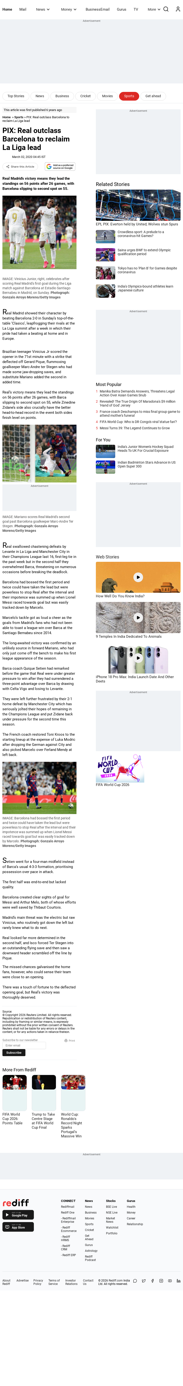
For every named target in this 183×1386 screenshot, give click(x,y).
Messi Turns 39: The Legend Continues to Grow (135, 428)
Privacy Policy (38, 1282)
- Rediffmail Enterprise (68, 1220)
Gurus (121, 9)
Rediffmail (67, 1206)
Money (68, 9)
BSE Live (111, 1206)
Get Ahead (89, 1237)
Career (131, 1218)
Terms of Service (54, 1282)
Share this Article (20, 167)
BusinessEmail (98, 9)
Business (62, 96)
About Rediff (6, 1282)
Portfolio (111, 1233)
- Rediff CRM (65, 1247)
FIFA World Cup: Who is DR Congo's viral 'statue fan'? (138, 422)
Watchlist (112, 1227)
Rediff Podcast (90, 1258)
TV (136, 9)
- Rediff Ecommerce (68, 1229)
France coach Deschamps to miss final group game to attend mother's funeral (140, 413)
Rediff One (67, 1212)
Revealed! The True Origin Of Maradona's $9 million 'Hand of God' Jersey (137, 403)
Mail (22, 9)
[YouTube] (170, 1282)
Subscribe (14, 1052)
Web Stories (107, 556)
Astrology (91, 1251)
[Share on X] (144, 1282)
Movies (107, 96)
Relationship (135, 1224)
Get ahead (153, 96)
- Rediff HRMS (65, 1238)
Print (69, 1041)
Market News (110, 1220)
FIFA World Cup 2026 (112, 785)
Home (7, 9)
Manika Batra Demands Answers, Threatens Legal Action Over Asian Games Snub (137, 393)
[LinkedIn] (179, 1282)
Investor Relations (71, 1282)
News (42, 9)
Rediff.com (116, 1280)
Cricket (85, 96)
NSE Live (111, 1212)
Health (131, 1206)
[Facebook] (152, 1282)
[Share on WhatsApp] (135, 1282)
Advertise (22, 1280)
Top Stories (16, 96)
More (154, 9)
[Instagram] (161, 1282)
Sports (129, 96)
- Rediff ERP (68, 1255)
